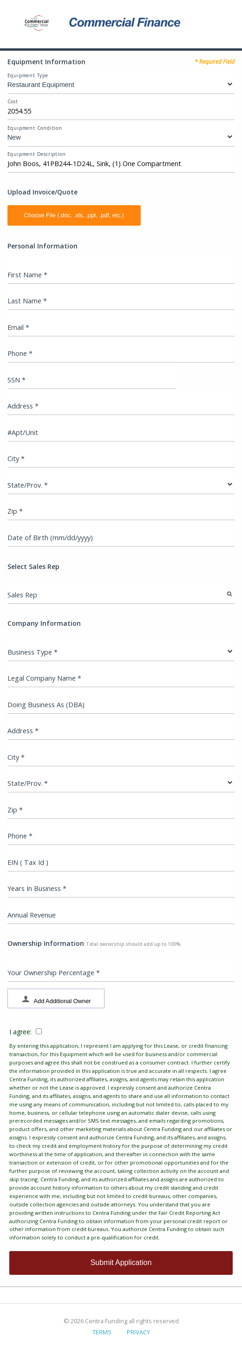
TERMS (101, 1332)
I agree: (121, 1134)
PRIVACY (138, 1332)
